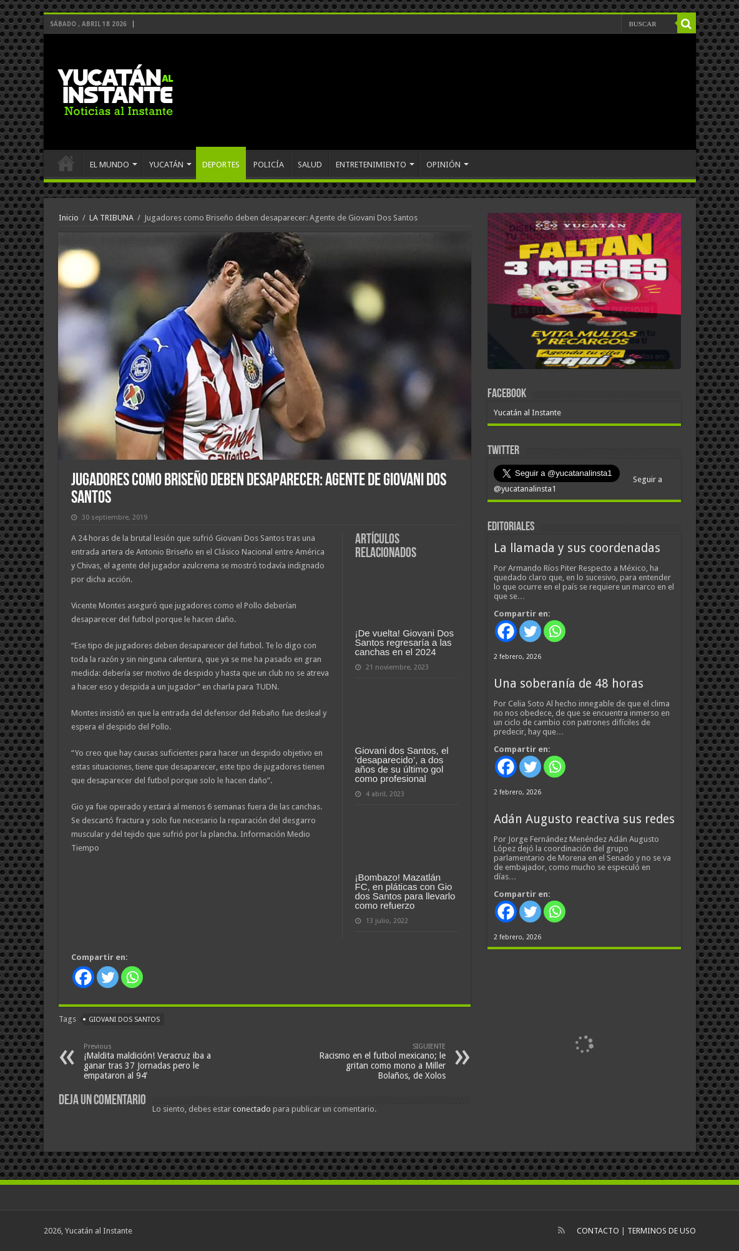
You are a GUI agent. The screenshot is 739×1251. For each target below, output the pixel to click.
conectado (252, 1109)
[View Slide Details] (584, 293)
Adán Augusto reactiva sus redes (584, 819)
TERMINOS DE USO (661, 1230)
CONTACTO (598, 1230)
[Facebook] (83, 977)
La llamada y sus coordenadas (577, 548)
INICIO (66, 163)
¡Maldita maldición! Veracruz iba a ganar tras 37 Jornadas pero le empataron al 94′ (148, 1061)
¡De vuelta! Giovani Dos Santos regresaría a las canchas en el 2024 (404, 642)
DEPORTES (221, 164)
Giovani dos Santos (124, 1020)
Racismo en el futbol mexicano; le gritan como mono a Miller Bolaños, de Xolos (382, 1061)
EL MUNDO (109, 164)
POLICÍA (268, 164)
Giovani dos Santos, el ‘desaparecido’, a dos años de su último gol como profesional (402, 764)
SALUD (310, 164)
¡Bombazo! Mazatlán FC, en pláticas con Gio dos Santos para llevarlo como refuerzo (405, 891)
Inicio (69, 217)
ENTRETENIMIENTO (371, 164)
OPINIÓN (443, 164)
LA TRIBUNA (111, 217)
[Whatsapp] (132, 977)
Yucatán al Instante (527, 412)
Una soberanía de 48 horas (569, 683)
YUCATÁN (166, 164)
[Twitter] (108, 977)
